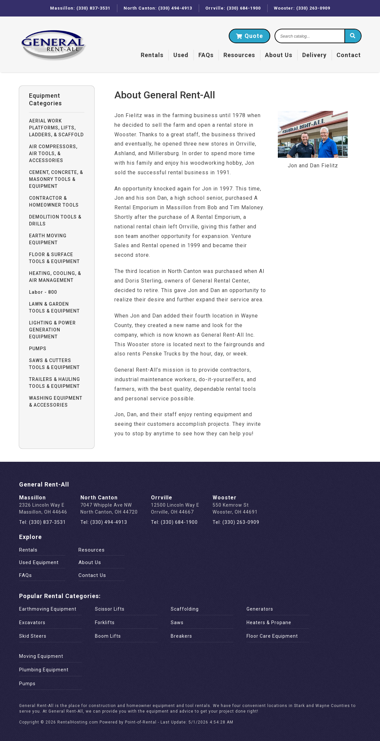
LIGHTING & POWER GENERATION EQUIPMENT (52, 329)
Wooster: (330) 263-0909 (302, 8)
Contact (348, 54)
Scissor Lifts (110, 609)
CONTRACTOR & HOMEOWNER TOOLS (54, 201)
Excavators (32, 622)
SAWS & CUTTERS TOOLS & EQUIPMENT (54, 364)
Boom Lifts (108, 636)
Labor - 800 (43, 292)
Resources (239, 54)
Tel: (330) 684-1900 (174, 522)
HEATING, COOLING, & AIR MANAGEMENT (55, 277)
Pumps (27, 683)
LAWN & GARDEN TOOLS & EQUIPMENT (54, 307)
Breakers (181, 636)
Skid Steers (32, 636)
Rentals (152, 54)
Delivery (314, 54)
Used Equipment (39, 562)
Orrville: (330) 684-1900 (233, 8)
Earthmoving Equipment (47, 609)
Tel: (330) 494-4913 (103, 522)
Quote (249, 35)
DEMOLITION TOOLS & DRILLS (55, 220)
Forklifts (105, 622)
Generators (260, 609)
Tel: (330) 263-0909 (236, 522)
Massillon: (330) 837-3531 (80, 8)
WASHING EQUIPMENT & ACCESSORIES (55, 401)
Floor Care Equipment (272, 636)
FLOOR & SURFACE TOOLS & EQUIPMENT (54, 258)
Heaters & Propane (269, 622)
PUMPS (37, 348)
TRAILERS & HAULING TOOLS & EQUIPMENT (54, 383)
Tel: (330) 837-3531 (42, 522)
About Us (278, 54)
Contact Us (92, 575)
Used (181, 54)
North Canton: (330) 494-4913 (158, 8)
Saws (177, 622)
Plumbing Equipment (44, 669)
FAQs (206, 54)
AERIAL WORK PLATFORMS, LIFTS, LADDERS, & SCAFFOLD (56, 127)
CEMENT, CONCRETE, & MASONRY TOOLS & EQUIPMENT (56, 179)
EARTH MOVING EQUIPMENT (48, 239)
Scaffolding (185, 609)
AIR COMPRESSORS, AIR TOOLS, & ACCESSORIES (53, 153)
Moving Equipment (41, 656)
